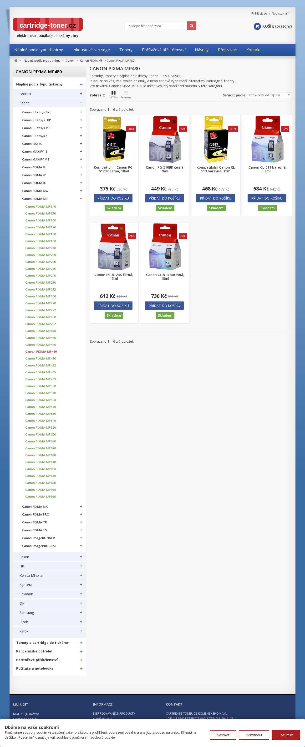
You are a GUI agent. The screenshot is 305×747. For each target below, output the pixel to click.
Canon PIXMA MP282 (40, 324)
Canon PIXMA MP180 (40, 234)
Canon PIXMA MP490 (40, 358)
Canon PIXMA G (33, 167)
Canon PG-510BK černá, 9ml (165, 169)
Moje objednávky (26, 714)
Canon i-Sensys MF (36, 128)
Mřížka (113, 95)
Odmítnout (254, 735)
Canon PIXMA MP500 (40, 386)
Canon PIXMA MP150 (40, 213)
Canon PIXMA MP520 (40, 399)
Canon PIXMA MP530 (40, 406)
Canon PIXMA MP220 (40, 254)
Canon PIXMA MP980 (40, 489)
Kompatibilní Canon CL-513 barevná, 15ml (216, 169)
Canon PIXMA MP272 (40, 310)
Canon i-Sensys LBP (36, 120)
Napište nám (281, 13)
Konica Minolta (31, 575)
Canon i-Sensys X (34, 135)
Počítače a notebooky (34, 668)
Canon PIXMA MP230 (40, 261)
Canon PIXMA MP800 (40, 469)
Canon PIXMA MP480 (41, 351)
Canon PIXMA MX (35, 506)
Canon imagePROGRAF (39, 545)
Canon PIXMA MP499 (40, 379)
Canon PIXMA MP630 (40, 455)
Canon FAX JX (32, 143)
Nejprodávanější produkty (114, 713)
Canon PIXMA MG (35, 190)
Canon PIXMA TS (34, 530)
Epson (24, 557)
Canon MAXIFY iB (34, 151)
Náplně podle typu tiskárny (39, 84)
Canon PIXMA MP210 (40, 248)
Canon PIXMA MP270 (40, 303)
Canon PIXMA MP (35, 198)
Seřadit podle (234, 95)
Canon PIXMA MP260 (40, 296)
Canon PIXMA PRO (35, 514)
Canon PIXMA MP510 (40, 393)
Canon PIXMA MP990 (40, 496)
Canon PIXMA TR (34, 522)
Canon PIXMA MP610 (40, 441)
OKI (22, 603)
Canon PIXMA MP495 (40, 372)
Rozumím (286, 735)
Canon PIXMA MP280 (40, 317)
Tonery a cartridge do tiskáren (42, 642)
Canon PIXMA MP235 (40, 268)
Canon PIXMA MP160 (40, 220)
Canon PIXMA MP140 (40, 206)
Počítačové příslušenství (37, 660)
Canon (25, 103)
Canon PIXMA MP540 (40, 420)
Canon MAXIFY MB (35, 159)
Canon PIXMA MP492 (40, 365)
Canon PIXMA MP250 (40, 282)
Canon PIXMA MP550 (40, 413)
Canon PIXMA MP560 (40, 427)
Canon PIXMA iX (34, 183)
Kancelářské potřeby (34, 651)
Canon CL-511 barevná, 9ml (268, 169)
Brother (25, 93)
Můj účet (20, 704)
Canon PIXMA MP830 (40, 482)
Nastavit (223, 735)
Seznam (126, 95)
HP (22, 566)
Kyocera (26, 585)
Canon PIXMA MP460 (40, 337)
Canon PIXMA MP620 (40, 448)
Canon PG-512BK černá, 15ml (114, 277)
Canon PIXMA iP (34, 175)
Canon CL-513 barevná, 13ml (165, 277)
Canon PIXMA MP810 (40, 475)
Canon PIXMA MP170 (40, 227)
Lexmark (26, 594)
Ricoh (24, 622)
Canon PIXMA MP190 (40, 241)
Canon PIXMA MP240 (40, 275)
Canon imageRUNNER (38, 538)
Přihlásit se (259, 13)
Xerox (24, 631)
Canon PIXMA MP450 (40, 330)
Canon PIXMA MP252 (40, 289)
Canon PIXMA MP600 (40, 434)
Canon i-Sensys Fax (36, 112)
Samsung (27, 612)
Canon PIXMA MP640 (40, 462)
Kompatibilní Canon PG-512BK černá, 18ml (114, 169)
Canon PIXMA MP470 (40, 344)
